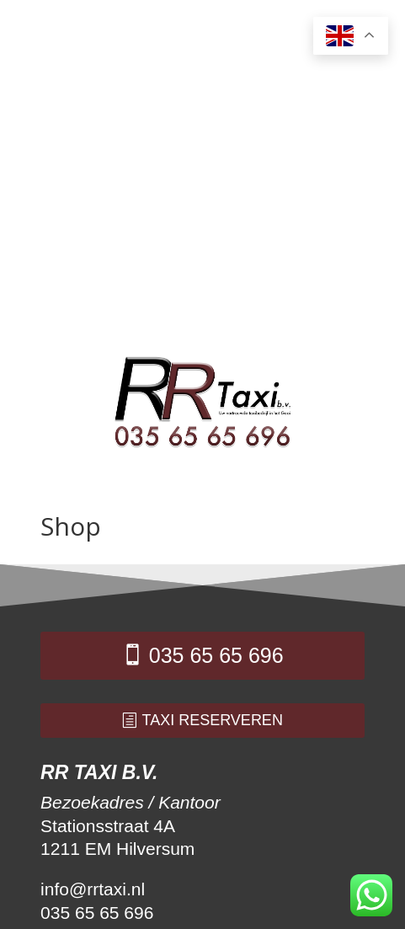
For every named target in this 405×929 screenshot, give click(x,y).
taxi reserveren (212, 720)
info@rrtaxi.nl (92, 889)
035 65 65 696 (216, 655)
